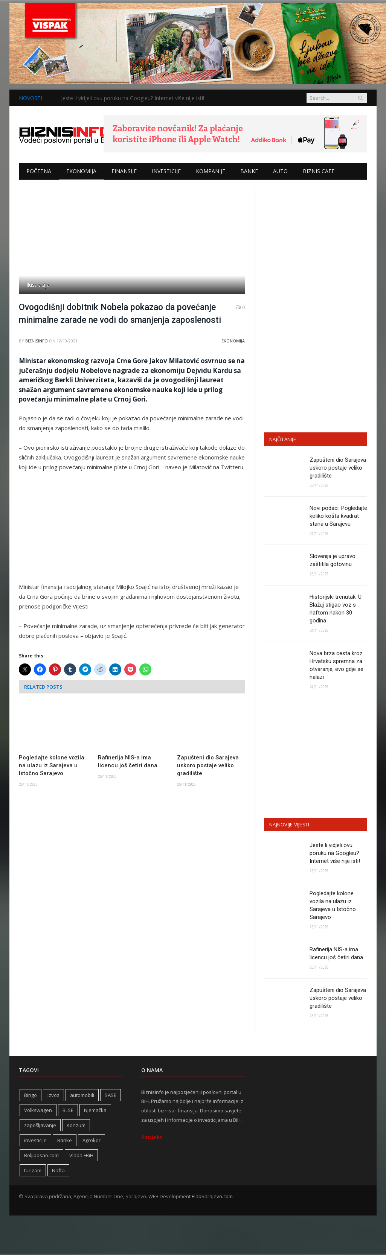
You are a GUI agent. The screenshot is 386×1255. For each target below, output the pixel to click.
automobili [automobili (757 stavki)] (82, 1095)
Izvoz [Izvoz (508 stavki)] (53, 1095)
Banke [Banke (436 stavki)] (64, 1140)
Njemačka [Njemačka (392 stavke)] (95, 1110)
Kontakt (151, 1136)
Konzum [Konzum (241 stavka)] (76, 1125)
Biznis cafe (318, 171)
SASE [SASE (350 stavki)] (110, 1095)
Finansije (124, 171)
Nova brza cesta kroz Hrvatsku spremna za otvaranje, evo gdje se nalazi (336, 665)
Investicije (166, 171)
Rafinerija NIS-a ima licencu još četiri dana (127, 761)
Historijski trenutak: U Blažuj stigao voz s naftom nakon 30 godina (336, 608)
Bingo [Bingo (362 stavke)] (30, 1095)
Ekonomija (81, 171)
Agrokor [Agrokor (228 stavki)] (91, 1140)
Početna (38, 171)
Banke (249, 171)
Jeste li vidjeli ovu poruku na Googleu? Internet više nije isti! (132, 98)
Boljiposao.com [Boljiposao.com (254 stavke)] (41, 1155)
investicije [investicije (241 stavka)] (35, 1140)
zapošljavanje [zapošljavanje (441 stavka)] (40, 1125)
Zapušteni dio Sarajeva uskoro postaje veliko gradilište (208, 765)
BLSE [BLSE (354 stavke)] (68, 1110)
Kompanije (210, 171)
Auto (280, 171)
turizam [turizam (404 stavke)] (32, 1170)
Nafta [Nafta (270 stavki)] (58, 1170)
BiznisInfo (36, 341)
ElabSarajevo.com (212, 1196)
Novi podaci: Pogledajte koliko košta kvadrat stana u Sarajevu (338, 516)
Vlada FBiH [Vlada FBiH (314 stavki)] (81, 1155)
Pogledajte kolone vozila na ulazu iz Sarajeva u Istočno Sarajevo (51, 765)
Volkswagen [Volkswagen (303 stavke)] (38, 1110)
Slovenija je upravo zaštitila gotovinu (332, 560)
